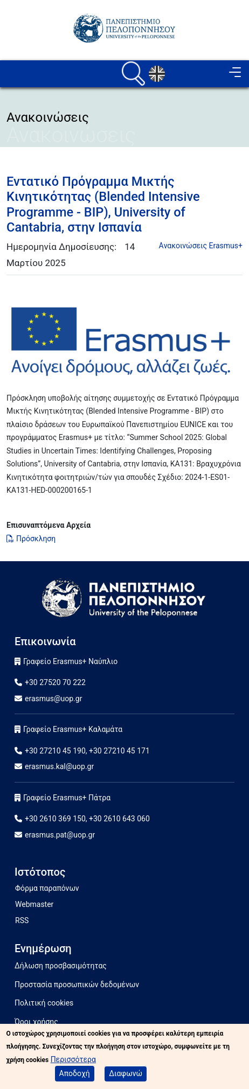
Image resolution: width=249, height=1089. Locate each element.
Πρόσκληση (36, 538)
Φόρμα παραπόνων (47, 888)
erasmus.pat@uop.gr (60, 834)
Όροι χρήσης (36, 1021)
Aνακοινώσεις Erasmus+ (201, 245)
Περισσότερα (73, 1061)
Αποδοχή (74, 1075)
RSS (22, 920)
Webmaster (34, 904)
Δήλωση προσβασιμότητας (61, 965)
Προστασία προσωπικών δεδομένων (77, 984)
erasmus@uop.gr (53, 698)
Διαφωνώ (125, 1075)
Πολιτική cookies (44, 1003)
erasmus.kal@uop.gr (59, 766)
